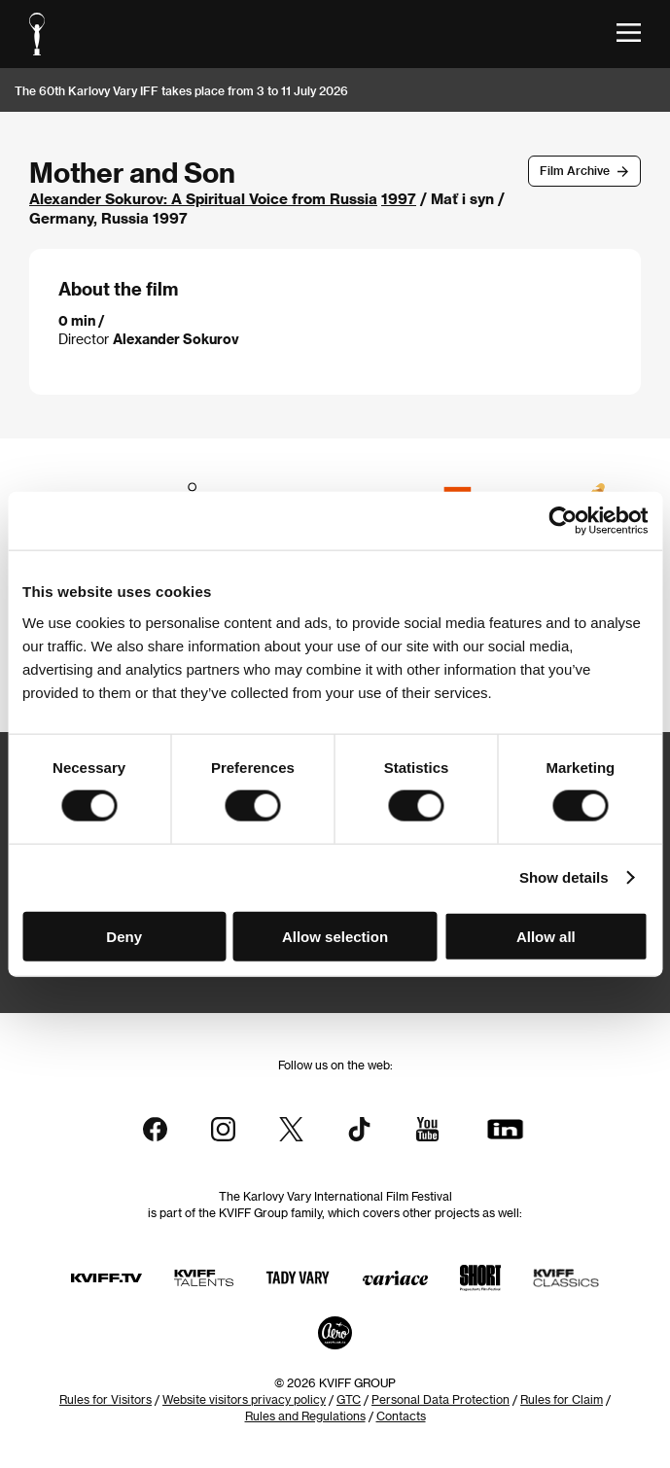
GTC (348, 1399)
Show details (564, 877)
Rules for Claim (561, 1399)
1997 (398, 198)
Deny (124, 935)
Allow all (546, 935)
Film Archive (575, 170)
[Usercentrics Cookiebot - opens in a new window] (562, 521)
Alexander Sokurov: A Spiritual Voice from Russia (203, 198)
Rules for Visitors (105, 1399)
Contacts (401, 1415)
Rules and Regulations (305, 1415)
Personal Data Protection (440, 1399)
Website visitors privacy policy (244, 1399)
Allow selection (335, 935)
